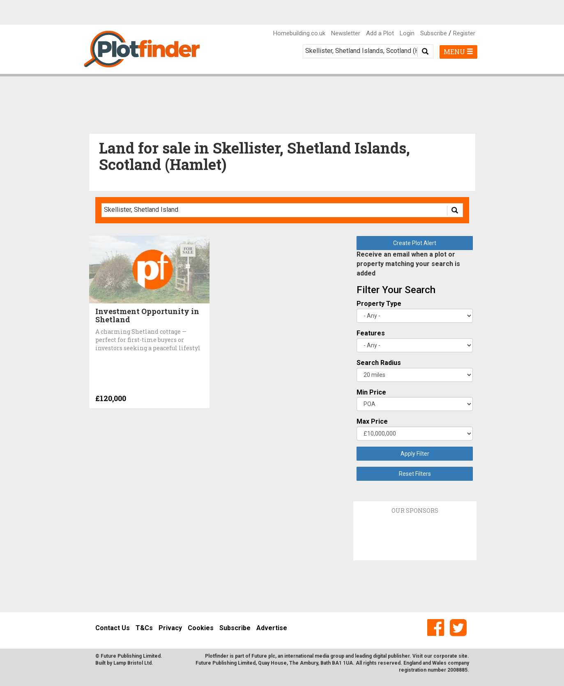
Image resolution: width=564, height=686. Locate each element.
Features (371, 333)
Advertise (271, 628)
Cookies (201, 628)
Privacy (170, 628)
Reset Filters (415, 473)
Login (407, 33)
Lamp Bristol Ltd (132, 663)
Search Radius (379, 363)
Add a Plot (380, 33)
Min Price (371, 392)
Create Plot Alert (414, 243)
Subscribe (433, 33)
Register (464, 33)
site (462, 656)
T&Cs (144, 628)
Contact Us (112, 628)
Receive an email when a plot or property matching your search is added (408, 263)
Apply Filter (415, 453)
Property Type (379, 303)
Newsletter (345, 33)
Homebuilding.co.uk (299, 33)
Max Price (372, 421)
